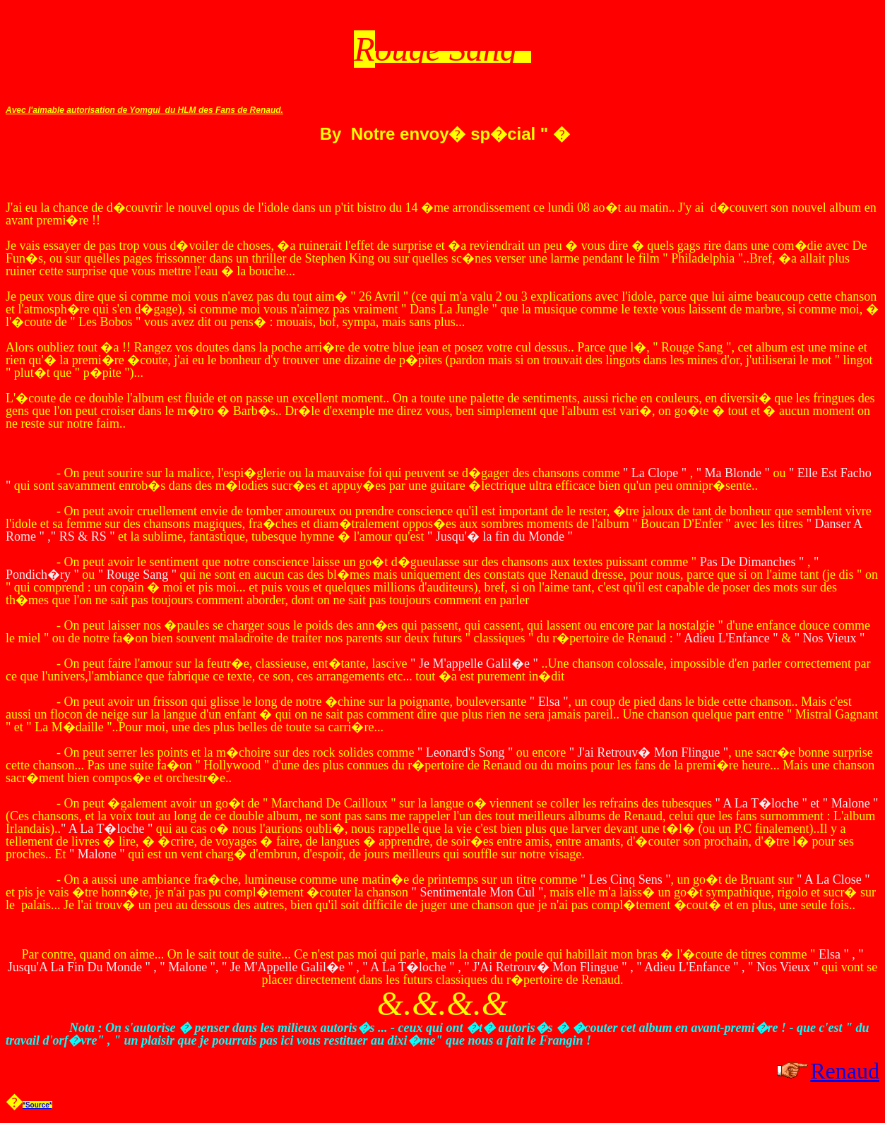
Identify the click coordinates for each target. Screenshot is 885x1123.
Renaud (844, 1070)
